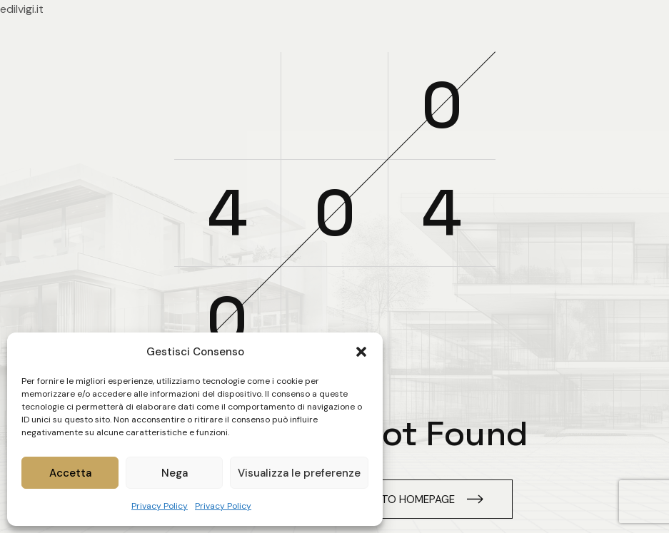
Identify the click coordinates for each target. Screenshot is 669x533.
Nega (174, 473)
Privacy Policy (159, 506)
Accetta (70, 473)
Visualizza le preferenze (299, 473)
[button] (361, 352)
